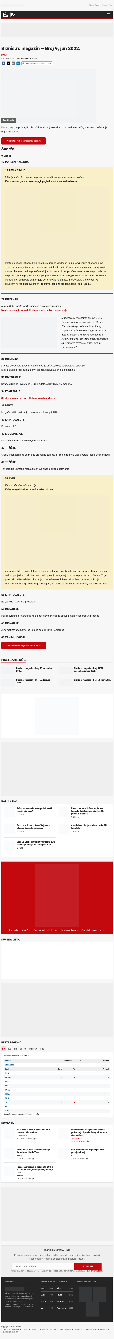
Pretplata (103, 1329)
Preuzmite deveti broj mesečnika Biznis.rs (24, 141)
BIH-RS (23, 1049)
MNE (42, 1049)
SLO (9, 1049)
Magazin (5, 55)
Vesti (43, 1288)
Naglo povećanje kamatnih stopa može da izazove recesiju (34, 310)
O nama (5, 1329)
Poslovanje (76, 1138)
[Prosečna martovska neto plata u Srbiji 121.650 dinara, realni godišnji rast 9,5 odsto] (9, 1170)
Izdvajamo (22, 1136)
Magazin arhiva (91, 1329)
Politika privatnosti (49, 1329)
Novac (59, 1295)
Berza (19, 1156)
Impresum (15, 1329)
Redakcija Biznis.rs (29, 58)
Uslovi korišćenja (65, 1329)
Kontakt (25, 1329)
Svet (43, 1295)
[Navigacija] (108, 14)
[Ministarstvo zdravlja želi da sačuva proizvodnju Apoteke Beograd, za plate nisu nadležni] (63, 1133)
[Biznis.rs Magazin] (57, 895)
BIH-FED (33, 1049)
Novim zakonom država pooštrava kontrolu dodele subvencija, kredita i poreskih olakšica (88, 811)
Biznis (43, 1301)
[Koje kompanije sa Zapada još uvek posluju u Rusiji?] (63, 1153)
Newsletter (79, 1329)
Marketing (35, 1329)
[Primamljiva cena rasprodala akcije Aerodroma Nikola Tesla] (9, 1153)
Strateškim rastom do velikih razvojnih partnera (28, 398)
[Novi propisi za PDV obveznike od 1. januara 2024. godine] (9, 1133)
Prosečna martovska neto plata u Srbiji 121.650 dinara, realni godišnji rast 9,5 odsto (35, 1169)
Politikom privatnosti (94, 1271)
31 (36, 1139)
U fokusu (60, 1301)
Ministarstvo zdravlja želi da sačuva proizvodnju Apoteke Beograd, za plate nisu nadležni (89, 1132)
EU (72, 1156)
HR (15, 1049)
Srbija (20, 1176)
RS (3, 1049)
